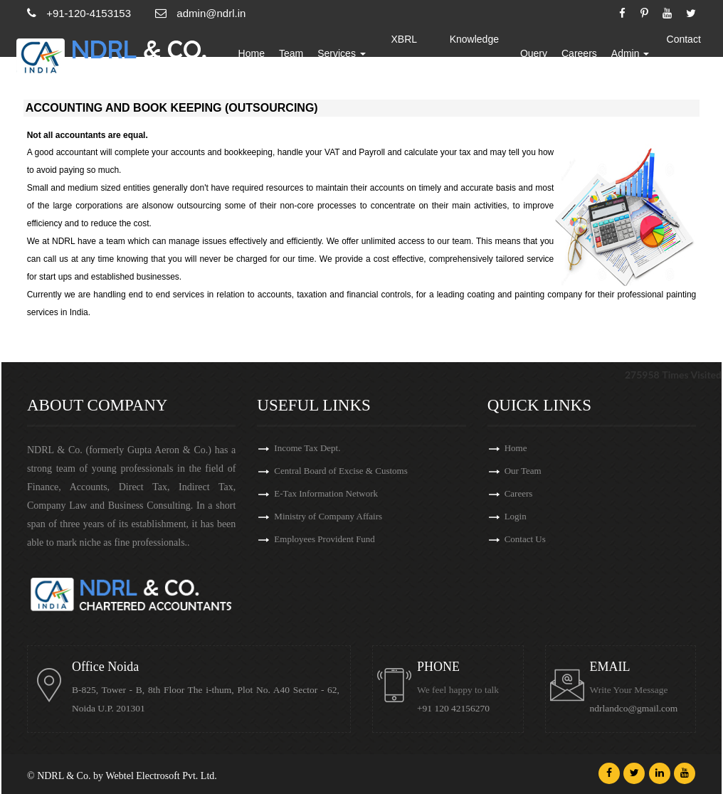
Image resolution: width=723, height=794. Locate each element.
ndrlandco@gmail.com (634, 708)
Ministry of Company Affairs (328, 516)
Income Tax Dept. (307, 448)
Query (533, 53)
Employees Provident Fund (324, 539)
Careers (579, 53)
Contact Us (684, 53)
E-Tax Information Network (326, 493)
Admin (630, 53)
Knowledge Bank (474, 53)
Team (291, 53)
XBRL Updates (404, 53)
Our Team (523, 470)
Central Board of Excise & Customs (340, 470)
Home (251, 53)
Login (516, 516)
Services (341, 53)
